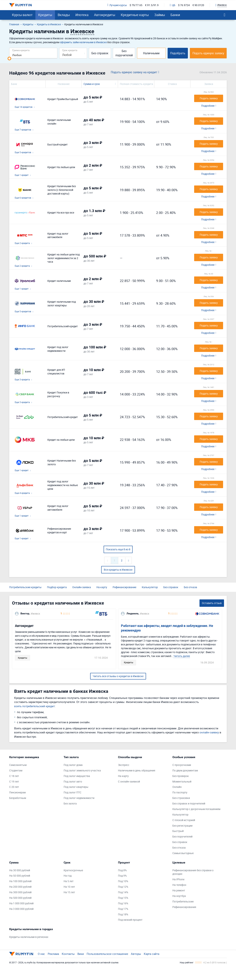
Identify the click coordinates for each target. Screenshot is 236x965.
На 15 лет (69, 892)
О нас (41, 954)
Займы (159, 15)
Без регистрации (182, 825)
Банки (175, 15)
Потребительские (183, 901)
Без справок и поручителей (188, 803)
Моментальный (181, 781)
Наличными (151, 53)
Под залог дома (73, 765)
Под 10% (123, 881)
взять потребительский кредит (34, 706)
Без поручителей (124, 53)
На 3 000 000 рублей (21, 909)
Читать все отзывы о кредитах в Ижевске (118, 676)
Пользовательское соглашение (107, 954)
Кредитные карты (135, 15)
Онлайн (177, 787)
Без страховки (181, 798)
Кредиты (45, 15)
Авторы (136, 954)
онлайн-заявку (209, 732)
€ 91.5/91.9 (152, 5)
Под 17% (123, 909)
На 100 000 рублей (20, 881)
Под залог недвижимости (79, 798)
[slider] (9, 58)
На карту (101, 587)
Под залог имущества (77, 776)
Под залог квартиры (76, 787)
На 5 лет (69, 881)
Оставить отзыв (212, 603)
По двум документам (185, 770)
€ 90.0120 (198, 5)
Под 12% (123, 886)
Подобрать (177, 53)
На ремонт (178, 890)
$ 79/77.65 (136, 5)
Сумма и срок (92, 84)
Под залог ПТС (72, 792)
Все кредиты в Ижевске (118, 569)
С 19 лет (14, 781)
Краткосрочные (73, 870)
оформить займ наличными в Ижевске (83, 42)
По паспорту (179, 792)
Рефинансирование (124, 587)
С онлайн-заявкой (129, 781)
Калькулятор (150, 587)
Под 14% (123, 892)
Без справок (99, 53)
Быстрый (178, 831)
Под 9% (122, 875)
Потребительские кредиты (25, 587)
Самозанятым (18, 765)
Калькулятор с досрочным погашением (196, 809)
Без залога (70, 803)
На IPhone (178, 879)
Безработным (17, 798)
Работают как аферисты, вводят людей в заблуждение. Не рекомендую (167, 628)
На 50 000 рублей (19, 875)
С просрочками (181, 765)
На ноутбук (179, 896)
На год (68, 875)
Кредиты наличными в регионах (28, 937)
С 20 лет (14, 787)
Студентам (15, 770)
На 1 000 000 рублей (21, 903)
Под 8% (122, 870)
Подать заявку (209, 98)
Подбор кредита (57, 587)
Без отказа (190, 587)
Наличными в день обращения (136, 770)
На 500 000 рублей (20, 897)
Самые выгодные (183, 853)
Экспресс (123, 765)
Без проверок (180, 776)
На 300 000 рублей (20, 892)
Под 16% (123, 903)
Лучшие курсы (117, 5)
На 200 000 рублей (20, 886)
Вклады (64, 15)
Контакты (68, 954)
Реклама (53, 954)
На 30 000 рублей (19, 870)
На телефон (179, 885)
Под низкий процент (130, 919)
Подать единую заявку (208, 53)
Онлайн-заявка (81, 587)
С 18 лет (14, 776)
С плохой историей (183, 820)
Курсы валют (22, 15)
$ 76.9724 (184, 5)
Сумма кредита (21, 50)
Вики (80, 954)
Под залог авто (73, 781)
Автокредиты (104, 15)
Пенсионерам (17, 792)
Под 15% (123, 897)
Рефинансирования (184, 907)
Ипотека (81, 15)
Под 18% (123, 914)
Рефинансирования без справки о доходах (193, 872)
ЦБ (172, 5)
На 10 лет (69, 886)
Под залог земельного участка (82, 770)
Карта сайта (151, 954)
